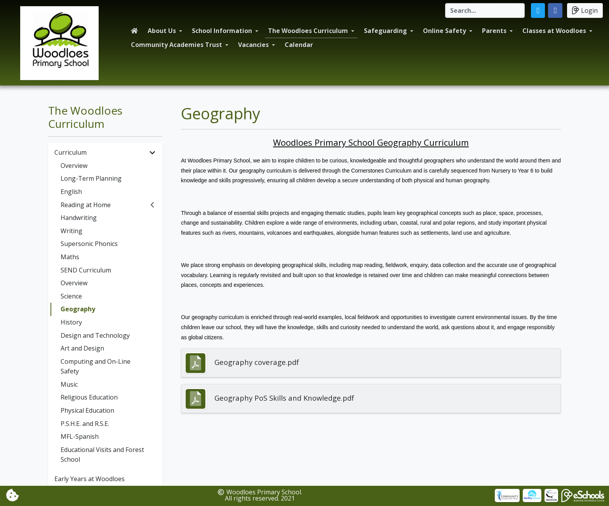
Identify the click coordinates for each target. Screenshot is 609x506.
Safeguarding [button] (385, 30)
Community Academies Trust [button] (176, 44)
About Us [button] (162, 30)
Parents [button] (494, 30)
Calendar (299, 44)
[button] (538, 10)
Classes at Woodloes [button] (554, 30)
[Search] (485, 10)
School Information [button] (222, 30)
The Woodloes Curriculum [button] (308, 30)
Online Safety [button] (444, 30)
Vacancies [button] (253, 44)
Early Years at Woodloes (89, 479)
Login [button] (585, 10)
